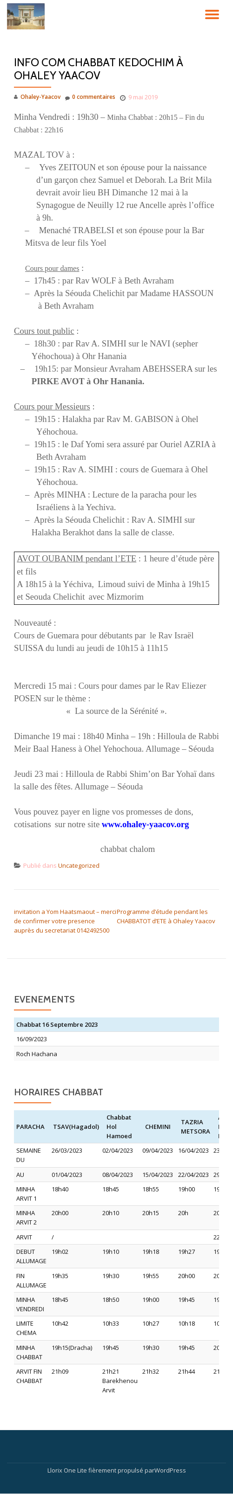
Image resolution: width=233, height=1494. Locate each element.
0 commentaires (90, 97)
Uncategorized (79, 865)
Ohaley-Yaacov (40, 97)
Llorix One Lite (67, 1470)
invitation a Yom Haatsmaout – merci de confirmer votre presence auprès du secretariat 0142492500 (65, 920)
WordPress (170, 1470)
